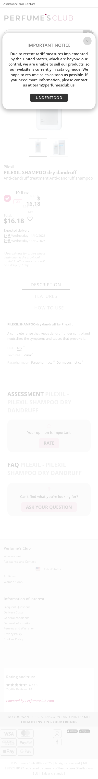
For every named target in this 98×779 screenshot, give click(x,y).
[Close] (87, 41)
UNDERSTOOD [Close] (49, 97)
